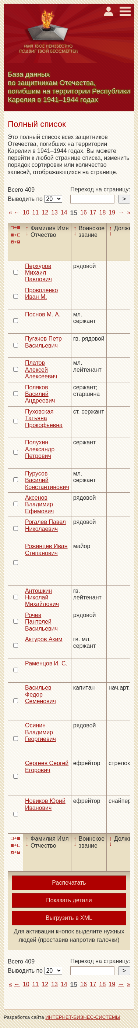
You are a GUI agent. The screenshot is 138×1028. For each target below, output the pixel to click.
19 (112, 212)
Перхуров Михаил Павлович (38, 273)
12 (45, 212)
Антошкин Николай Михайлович (42, 597)
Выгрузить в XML (69, 918)
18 (102, 212)
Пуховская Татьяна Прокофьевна (44, 418)
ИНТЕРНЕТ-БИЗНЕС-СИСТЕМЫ (82, 1017)
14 (64, 212)
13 (54, 212)
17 (93, 212)
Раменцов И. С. (46, 663)
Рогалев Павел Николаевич (45, 525)
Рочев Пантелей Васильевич (41, 622)
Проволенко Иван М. (41, 293)
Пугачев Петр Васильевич (43, 341)
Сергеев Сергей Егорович (46, 766)
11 (35, 212)
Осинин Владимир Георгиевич (40, 732)
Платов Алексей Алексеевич (41, 369)
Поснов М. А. (42, 314)
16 (83, 212)
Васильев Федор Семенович (40, 694)
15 (74, 213)
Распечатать (69, 883)
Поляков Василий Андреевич (40, 394)
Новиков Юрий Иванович (45, 804)
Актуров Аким (44, 639)
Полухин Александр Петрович (39, 449)
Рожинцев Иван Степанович (46, 549)
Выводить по (26, 199)
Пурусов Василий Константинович (47, 480)
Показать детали (69, 900)
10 (26, 212)
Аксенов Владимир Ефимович (39, 504)
